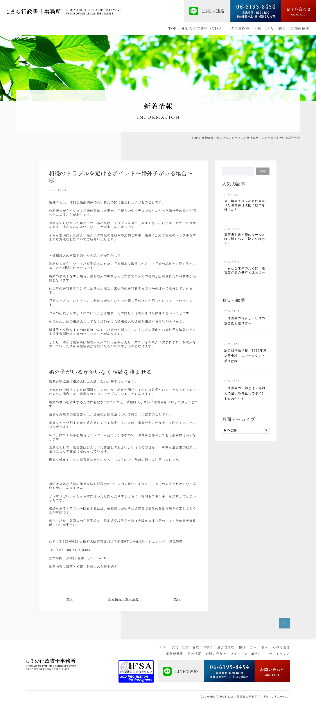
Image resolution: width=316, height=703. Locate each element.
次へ (177, 599)
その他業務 (281, 647)
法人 (270, 28)
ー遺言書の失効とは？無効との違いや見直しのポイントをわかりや (244, 393)
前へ (69, 599)
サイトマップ (279, 653)
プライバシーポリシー (247, 653)
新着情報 (194, 653)
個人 (282, 28)
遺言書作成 (240, 28)
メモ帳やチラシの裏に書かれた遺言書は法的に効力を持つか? (244, 205)
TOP (172, 28)
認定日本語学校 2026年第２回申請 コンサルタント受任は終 (245, 356)
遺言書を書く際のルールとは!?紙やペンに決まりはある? (244, 239)
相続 (258, 28)
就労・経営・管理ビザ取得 (192, 647)
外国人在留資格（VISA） (203, 28)
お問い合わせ (216, 653)
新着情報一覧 (210, 137)
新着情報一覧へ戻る (123, 599)
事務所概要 (300, 28)
